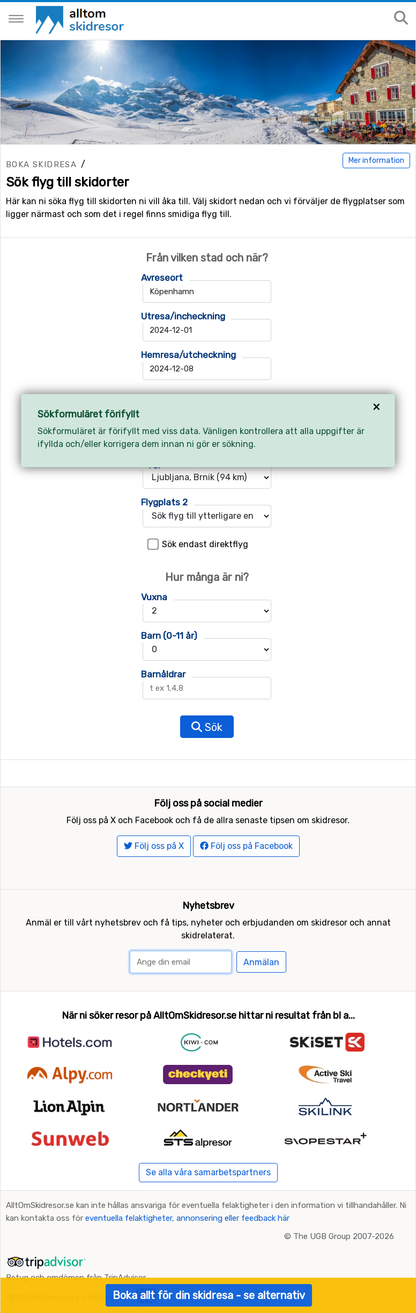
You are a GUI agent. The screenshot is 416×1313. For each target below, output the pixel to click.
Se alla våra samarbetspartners (208, 1172)
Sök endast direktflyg (205, 544)
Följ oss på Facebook (246, 846)
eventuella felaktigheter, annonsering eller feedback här (187, 1218)
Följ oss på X (154, 846)
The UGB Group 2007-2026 (343, 1236)
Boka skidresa (41, 164)
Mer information (376, 160)
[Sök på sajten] (401, 18)
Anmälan (261, 962)
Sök (206, 727)
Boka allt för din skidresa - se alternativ (209, 1295)
